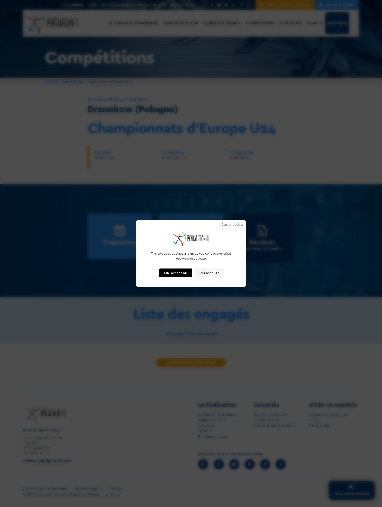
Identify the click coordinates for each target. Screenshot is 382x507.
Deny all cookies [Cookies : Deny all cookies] (232, 224)
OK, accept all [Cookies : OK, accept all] (175, 272)
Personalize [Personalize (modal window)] (210, 272)
